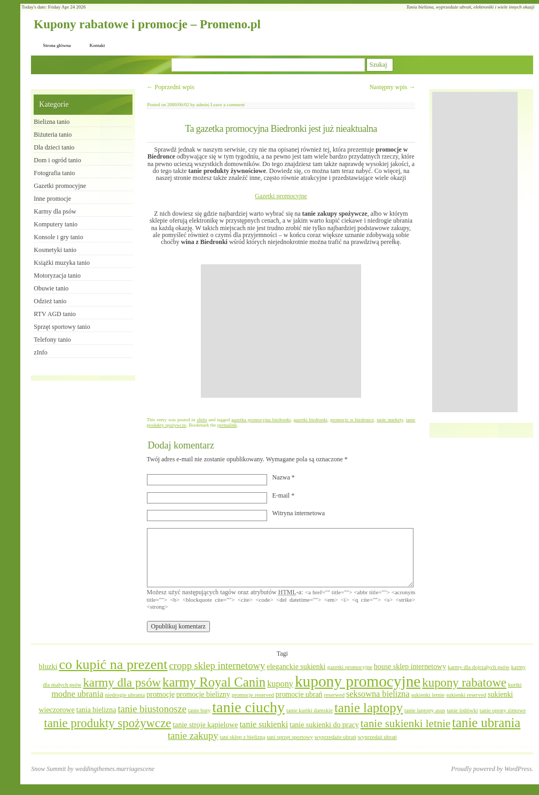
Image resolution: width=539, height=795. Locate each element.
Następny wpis (392, 87)
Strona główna (57, 45)
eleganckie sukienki (296, 667)
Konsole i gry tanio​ (58, 237)
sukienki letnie (427, 695)
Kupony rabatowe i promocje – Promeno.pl (147, 24)
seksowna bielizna (378, 694)
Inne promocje (52, 198)
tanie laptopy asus (424, 710)
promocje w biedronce (352, 419)
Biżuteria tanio (53, 134)
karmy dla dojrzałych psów (479, 667)
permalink (227, 425)
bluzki (48, 667)
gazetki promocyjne (349, 667)
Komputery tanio (55, 224)
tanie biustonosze (152, 708)
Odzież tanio (50, 301)
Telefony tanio (52, 339)
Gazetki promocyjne (281, 196)
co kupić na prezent (113, 664)
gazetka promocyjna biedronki (261, 419)
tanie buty (199, 710)
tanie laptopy (368, 707)
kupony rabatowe (464, 682)
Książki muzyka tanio (62, 262)
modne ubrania (77, 694)
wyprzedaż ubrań (377, 737)
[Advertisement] (281, 331)
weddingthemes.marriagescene (114, 769)
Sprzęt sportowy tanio (62, 326)
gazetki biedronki (310, 419)
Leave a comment (227, 104)
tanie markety (390, 419)
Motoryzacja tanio (57, 275)
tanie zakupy (193, 735)
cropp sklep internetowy (217, 665)
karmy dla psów (122, 682)
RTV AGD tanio (54, 314)
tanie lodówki (462, 710)
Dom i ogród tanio (57, 160)
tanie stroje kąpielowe (205, 725)
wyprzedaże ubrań (335, 737)
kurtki (514, 685)
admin (203, 104)
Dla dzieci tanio (54, 147)
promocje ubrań (299, 694)
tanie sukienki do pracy (324, 725)
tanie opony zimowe (503, 710)
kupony (280, 684)
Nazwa (283, 477)
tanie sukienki (264, 724)
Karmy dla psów (55, 211)
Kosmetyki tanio (55, 250)
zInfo (202, 419)
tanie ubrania (486, 722)
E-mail (283, 495)
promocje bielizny (203, 694)
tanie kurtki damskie (309, 710)
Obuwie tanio (51, 288)
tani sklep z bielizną (242, 737)
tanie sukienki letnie (406, 723)
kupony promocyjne (357, 681)
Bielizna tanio (51, 121)
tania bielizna (96, 710)
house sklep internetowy (410, 667)
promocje (160, 694)
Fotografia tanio (54, 173)
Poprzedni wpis (170, 87)
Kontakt (97, 45)
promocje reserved (253, 695)
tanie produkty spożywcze (107, 723)
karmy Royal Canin (213, 682)
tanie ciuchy (248, 707)
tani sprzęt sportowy (290, 737)
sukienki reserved (466, 695)
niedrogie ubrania (125, 695)
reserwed (334, 695)
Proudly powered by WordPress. (492, 769)
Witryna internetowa (298, 513)
